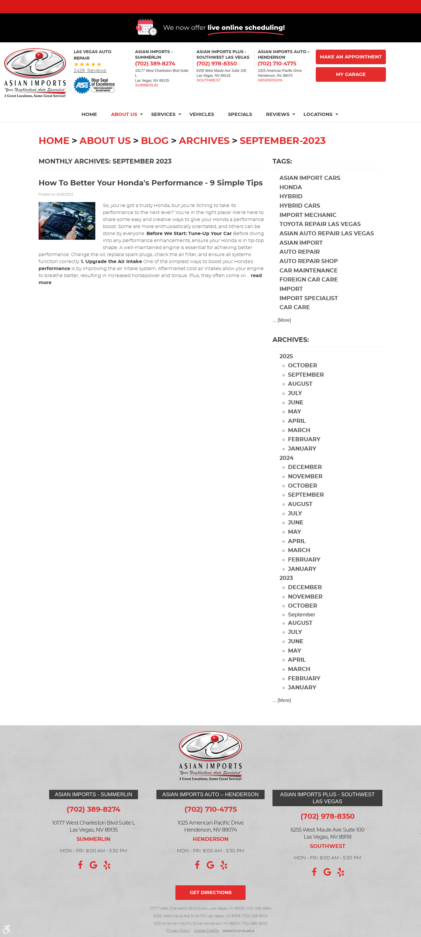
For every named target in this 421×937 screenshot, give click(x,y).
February (304, 453)
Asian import (301, 256)
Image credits (206, 930)
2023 (286, 591)
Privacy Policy (178, 930)
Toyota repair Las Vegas (320, 237)
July (295, 406)
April (297, 434)
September (306, 388)
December (305, 480)
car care (294, 321)
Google (93, 865)
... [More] (281, 333)
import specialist (308, 311)
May (294, 425)
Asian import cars (309, 191)
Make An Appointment (351, 70)
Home (89, 127)
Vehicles (201, 127)
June (295, 416)
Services (163, 127)
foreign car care (308, 293)
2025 (286, 370)
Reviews (277, 127)
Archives (204, 154)
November (305, 490)
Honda (290, 201)
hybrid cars (299, 219)
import (291, 302)
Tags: (282, 174)
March (299, 443)
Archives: (290, 353)
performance (54, 281)
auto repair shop (308, 274)
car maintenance (308, 284)
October (302, 379)
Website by (238, 931)
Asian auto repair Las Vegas (326, 247)
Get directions (211, 892)
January (302, 462)
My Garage (351, 87)
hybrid (291, 210)
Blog (155, 154)
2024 (286, 471)
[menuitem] (93, 127)
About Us (124, 127)
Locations (317, 127)
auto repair (299, 265)
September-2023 (283, 154)
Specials (240, 127)
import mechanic (308, 228)
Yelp (107, 865)
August (300, 397)
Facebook (80, 865)
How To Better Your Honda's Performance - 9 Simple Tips (151, 196)
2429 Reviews (90, 83)
